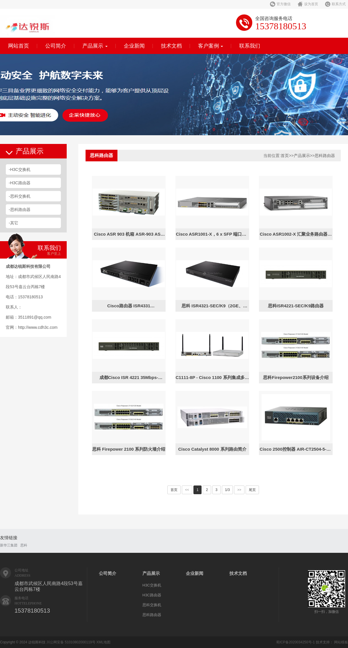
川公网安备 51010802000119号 (70, 642)
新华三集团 (8, 545)
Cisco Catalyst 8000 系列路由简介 (212, 449)
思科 (23, 545)
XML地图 (103, 642)
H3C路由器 (151, 595)
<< (187, 490)
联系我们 (249, 46)
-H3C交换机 (19, 169)
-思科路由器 (19, 209)
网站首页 (18, 46)
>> (239, 490)
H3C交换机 (151, 585)
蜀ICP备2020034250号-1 (295, 642)
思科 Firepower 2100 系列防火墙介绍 (129, 449)
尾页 (252, 490)
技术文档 (171, 46)
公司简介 (55, 46)
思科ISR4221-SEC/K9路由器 (296, 305)
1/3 (227, 490)
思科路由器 (325, 155)
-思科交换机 (19, 196)
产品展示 (95, 46)
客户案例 (210, 46)
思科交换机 (151, 605)
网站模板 (341, 642)
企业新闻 (134, 46)
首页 (285, 155)
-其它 (13, 223)
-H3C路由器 (19, 182)
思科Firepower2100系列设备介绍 (295, 377)
